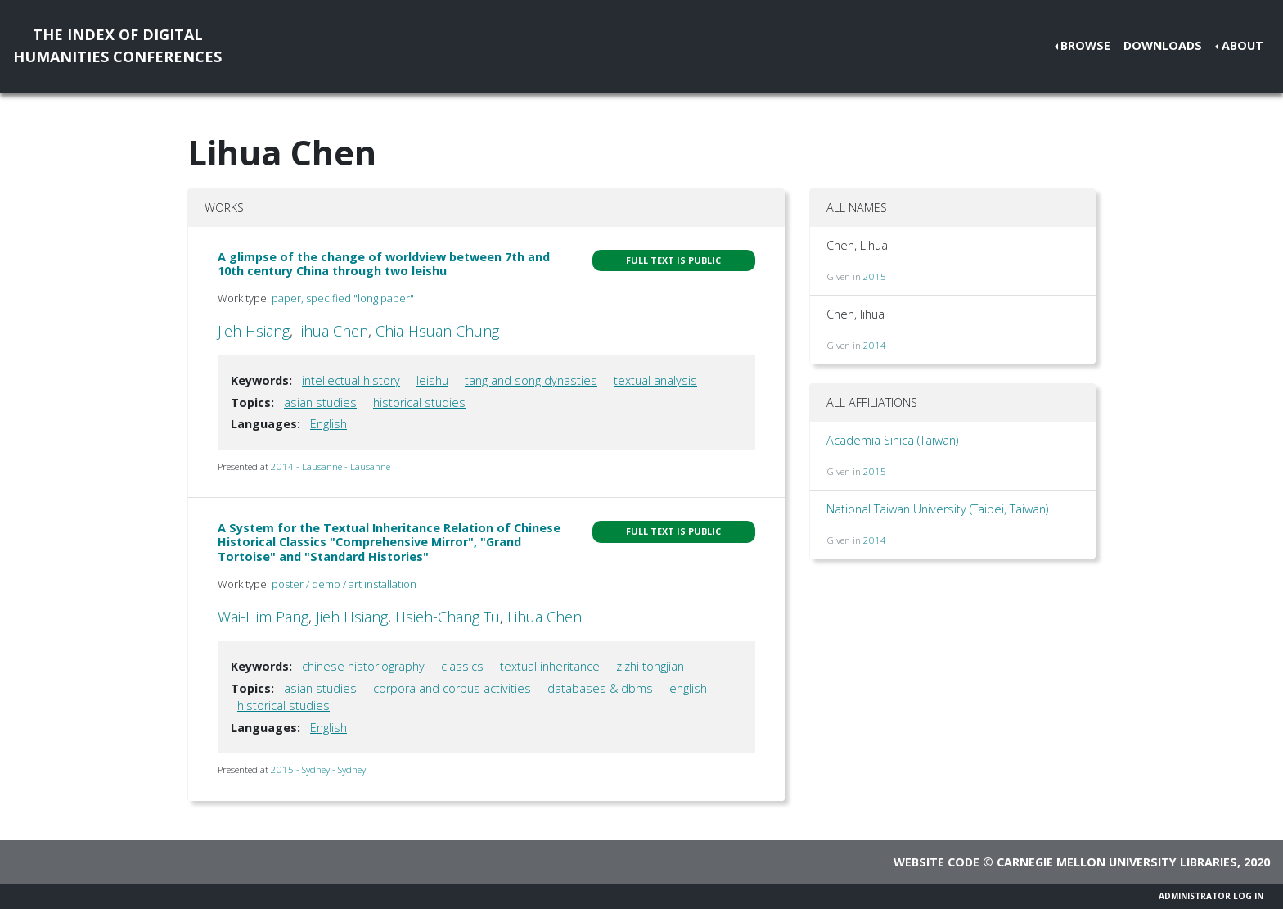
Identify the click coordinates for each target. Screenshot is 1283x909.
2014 (874, 345)
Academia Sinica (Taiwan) (892, 440)
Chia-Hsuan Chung (437, 331)
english (688, 688)
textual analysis (655, 380)
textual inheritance (550, 666)
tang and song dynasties (531, 380)
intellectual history (351, 380)
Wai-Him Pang (263, 616)
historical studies (419, 402)
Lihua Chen (544, 616)
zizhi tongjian (650, 666)
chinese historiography (363, 666)
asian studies (320, 402)
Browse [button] (1085, 45)
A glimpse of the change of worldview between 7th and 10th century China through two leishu (384, 263)
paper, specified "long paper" (343, 298)
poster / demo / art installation (344, 584)
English (328, 424)
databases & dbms (600, 688)
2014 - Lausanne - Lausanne (330, 466)
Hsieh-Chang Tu (447, 616)
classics (462, 666)
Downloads (1162, 45)
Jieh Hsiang (254, 331)
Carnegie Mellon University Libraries (1117, 862)
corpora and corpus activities (452, 688)
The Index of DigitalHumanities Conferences (117, 45)
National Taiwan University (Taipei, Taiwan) (937, 509)
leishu (432, 380)
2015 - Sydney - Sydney (318, 769)
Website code (936, 862)
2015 (874, 276)
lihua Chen (332, 331)
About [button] (1242, 45)
